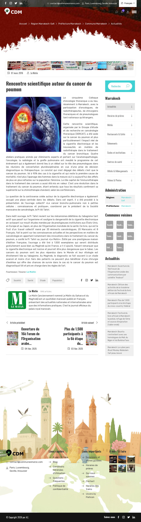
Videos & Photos (114, 180)
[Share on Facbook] (81, 280)
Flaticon (90, 497)
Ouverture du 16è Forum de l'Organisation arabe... (30, 336)
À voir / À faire (60, 457)
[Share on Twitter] (91, 280)
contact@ (65, 3)
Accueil (23, 23)
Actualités (111, 106)
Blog (55, 462)
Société (17, 280)
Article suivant (90, 322)
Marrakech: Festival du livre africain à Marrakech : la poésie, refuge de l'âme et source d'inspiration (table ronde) (119, 319)
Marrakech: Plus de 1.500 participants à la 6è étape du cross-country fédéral (119, 303)
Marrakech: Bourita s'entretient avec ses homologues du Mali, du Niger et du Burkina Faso (118, 336)
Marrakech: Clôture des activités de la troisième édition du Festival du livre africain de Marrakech (119, 288)
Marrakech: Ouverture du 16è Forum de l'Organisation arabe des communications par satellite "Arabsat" (118, 272)
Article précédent (15, 322)
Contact (90, 481)
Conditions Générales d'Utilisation (59, 470)
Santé (30, 280)
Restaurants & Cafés (116, 134)
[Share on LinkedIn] (97, 280)
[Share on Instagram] (86, 280)
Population (57, 280)
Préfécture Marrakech (69, 23)
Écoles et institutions (116, 152)
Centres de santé (114, 162)
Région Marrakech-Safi (42, 23)
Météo (110, 125)
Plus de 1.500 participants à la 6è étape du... (73, 336)
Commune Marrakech (96, 23)
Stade (43, 280)
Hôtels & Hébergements (117, 171)
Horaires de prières (115, 115)
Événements (112, 143)
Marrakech (126, 206)
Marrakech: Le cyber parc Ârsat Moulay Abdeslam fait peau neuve (119, 350)
